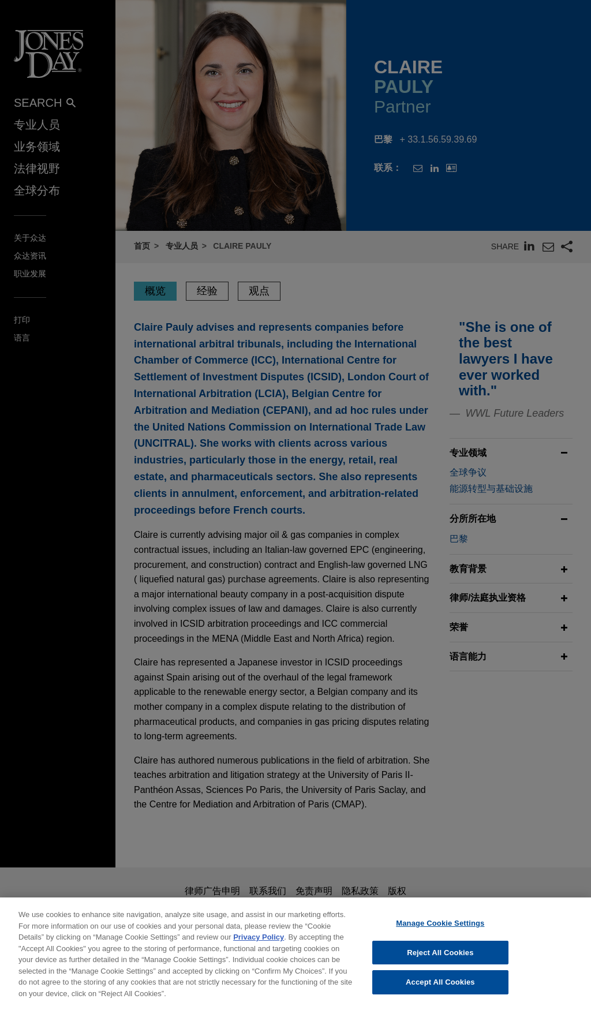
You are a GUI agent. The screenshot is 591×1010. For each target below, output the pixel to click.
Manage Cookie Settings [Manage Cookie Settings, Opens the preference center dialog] (440, 929)
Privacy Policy (258, 943)
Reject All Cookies (440, 959)
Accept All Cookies (440, 989)
